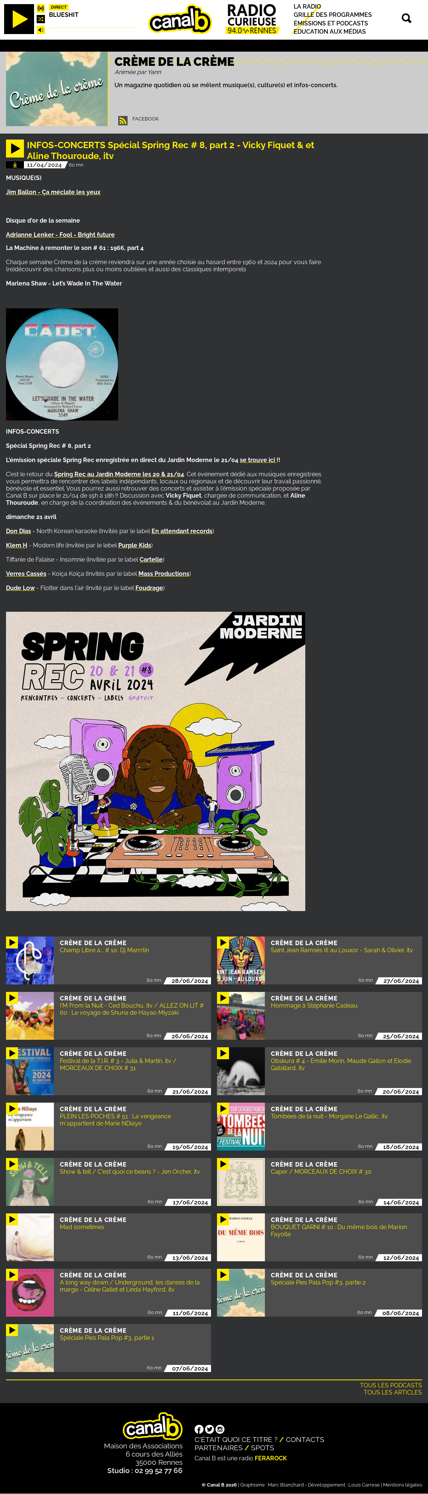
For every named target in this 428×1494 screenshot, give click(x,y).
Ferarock (271, 1458)
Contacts (305, 1439)
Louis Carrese (364, 1485)
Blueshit (64, 14)
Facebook (145, 119)
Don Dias (18, 531)
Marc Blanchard (286, 1485)
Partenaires (219, 1447)
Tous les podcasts (391, 1385)
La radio (307, 6)
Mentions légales (402, 1485)
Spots (262, 1447)
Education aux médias (330, 31)
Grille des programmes (333, 15)
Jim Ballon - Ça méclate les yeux (53, 192)
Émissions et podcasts (331, 23)
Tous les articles (393, 1392)
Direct (59, 7)
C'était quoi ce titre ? (236, 1439)
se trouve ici (258, 460)
